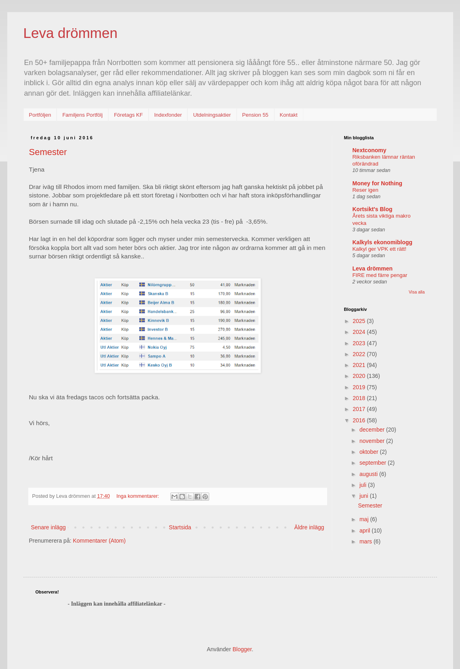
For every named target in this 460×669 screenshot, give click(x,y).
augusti (369, 474)
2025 (360, 321)
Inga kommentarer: (138, 496)
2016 (360, 420)
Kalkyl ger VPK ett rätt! (380, 249)
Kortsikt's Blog (373, 209)
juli (363, 485)
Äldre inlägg (309, 527)
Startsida (180, 527)
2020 (360, 376)
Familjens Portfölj (82, 115)
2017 (360, 409)
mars (366, 541)
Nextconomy (369, 150)
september (373, 462)
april (365, 530)
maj (364, 519)
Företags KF (128, 115)
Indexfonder (168, 115)
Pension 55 (255, 115)
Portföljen (40, 115)
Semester (48, 152)
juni (364, 496)
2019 (360, 387)
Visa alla (417, 291)
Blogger (242, 649)
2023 (360, 343)
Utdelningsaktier (212, 115)
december (372, 429)
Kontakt (289, 115)
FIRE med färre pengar (380, 275)
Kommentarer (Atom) (99, 540)
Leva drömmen (70, 33)
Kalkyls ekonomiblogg (383, 242)
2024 (360, 332)
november (372, 441)
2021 (360, 365)
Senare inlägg (48, 527)
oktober (369, 452)
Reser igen (365, 190)
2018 (360, 398)
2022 (360, 354)
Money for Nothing (378, 183)
